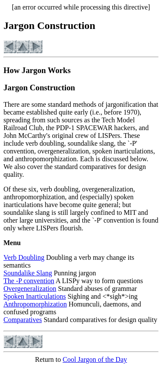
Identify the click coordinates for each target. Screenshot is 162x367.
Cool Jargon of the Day (95, 359)
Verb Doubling (23, 257)
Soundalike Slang (27, 273)
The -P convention (28, 280)
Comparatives (22, 319)
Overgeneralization (29, 288)
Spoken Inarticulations (34, 296)
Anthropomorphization (35, 304)
